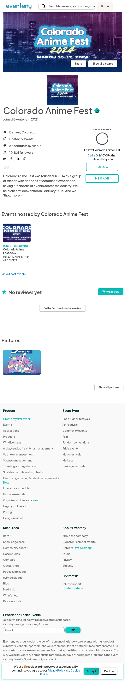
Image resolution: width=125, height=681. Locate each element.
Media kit (9, 589)
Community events (75, 430)
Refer (6, 535)
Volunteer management (18, 454)
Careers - (77, 547)
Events (7, 424)
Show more (13, 195)
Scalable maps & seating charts (23, 472)
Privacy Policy (56, 670)
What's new (10, 595)
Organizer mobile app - (21, 500)
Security (68, 565)
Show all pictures (102, 63)
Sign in (104, 6)
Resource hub (12, 601)
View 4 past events (14, 274)
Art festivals (70, 424)
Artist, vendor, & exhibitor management (28, 448)
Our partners (11, 565)
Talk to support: (79, 586)
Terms (66, 553)
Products (9, 436)
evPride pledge (13, 577)
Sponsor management (17, 460)
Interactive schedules (17, 488)
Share (78, 63)
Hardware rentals (14, 494)
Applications (11, 430)
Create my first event (16, 418)
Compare (9, 559)
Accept (91, 671)
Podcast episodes (14, 571)
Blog (6, 583)
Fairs (65, 436)
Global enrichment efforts (79, 541)
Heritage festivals (74, 466)
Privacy (67, 559)
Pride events (71, 448)
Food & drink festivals (76, 418)
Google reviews (13, 518)
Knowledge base (14, 541)
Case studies (11, 553)
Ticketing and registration (19, 466)
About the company (75, 535)
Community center (15, 547)
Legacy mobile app (15, 506)
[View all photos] (62, 42)
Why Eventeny (12, 442)
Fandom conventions (76, 442)
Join (73, 629)
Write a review (110, 291)
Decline (109, 671)
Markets (68, 460)
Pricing (7, 512)
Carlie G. (93, 155)
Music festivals (72, 454)
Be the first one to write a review (62, 308)
